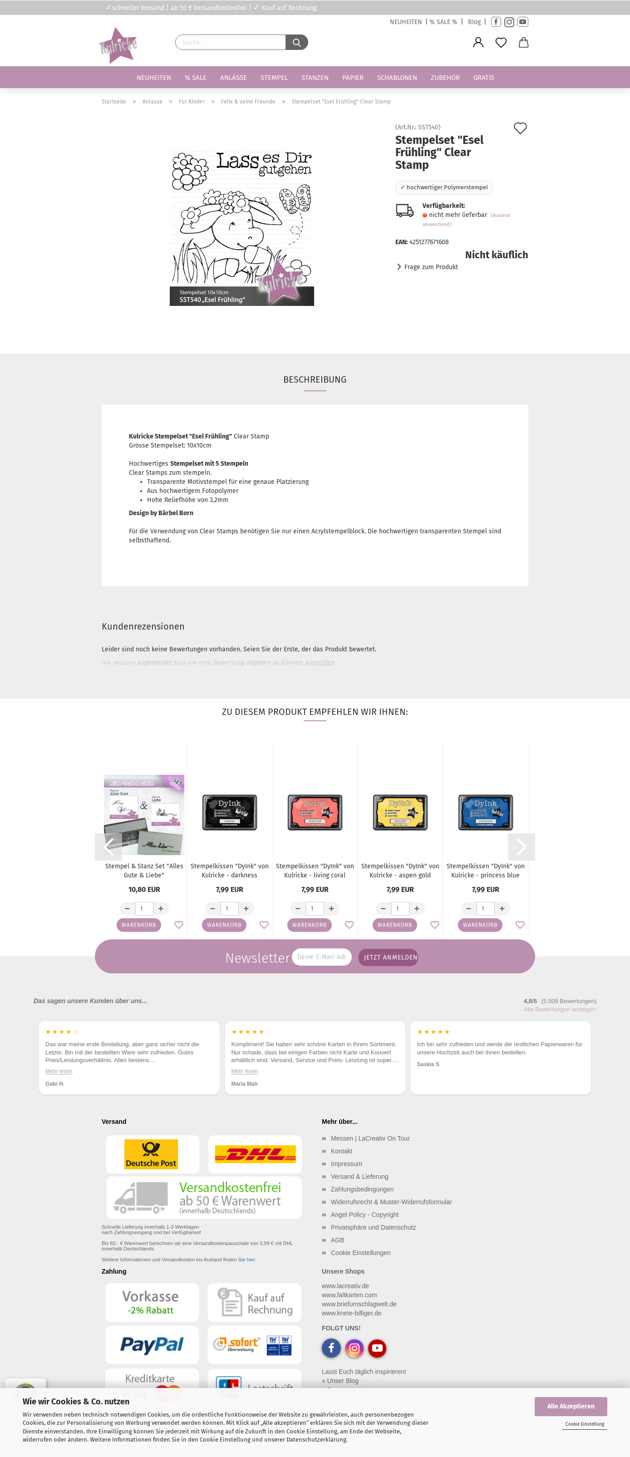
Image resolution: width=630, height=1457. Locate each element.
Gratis (483, 78)
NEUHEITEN (406, 22)
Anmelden (319, 662)
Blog (474, 22)
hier (251, 1259)
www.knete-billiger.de (352, 1313)
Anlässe (233, 78)
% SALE (196, 78)
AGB (338, 1240)
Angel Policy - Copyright (365, 1214)
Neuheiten (154, 78)
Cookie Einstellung (585, 1424)
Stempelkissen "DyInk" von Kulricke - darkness (230, 870)
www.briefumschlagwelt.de (359, 1304)
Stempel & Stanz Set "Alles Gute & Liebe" (144, 870)
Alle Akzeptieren (571, 1406)
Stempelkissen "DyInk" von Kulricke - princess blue (486, 870)
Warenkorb (139, 925)
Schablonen (397, 78)
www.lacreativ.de (345, 1286)
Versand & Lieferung (360, 1176)
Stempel (274, 78)
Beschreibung (315, 379)
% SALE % (443, 22)
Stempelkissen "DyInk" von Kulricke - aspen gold (400, 870)
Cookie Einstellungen (361, 1252)
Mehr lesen (58, 1071)
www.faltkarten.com (349, 1295)
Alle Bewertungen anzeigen (560, 1009)
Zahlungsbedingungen (362, 1189)
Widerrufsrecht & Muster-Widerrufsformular (391, 1202)
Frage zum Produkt (431, 267)
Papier (353, 78)
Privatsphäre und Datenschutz (373, 1227)
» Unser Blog (340, 1380)
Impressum (346, 1163)
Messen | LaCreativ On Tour (370, 1138)
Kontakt (341, 1151)
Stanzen (315, 78)
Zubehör (445, 78)
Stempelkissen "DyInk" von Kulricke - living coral (315, 870)
